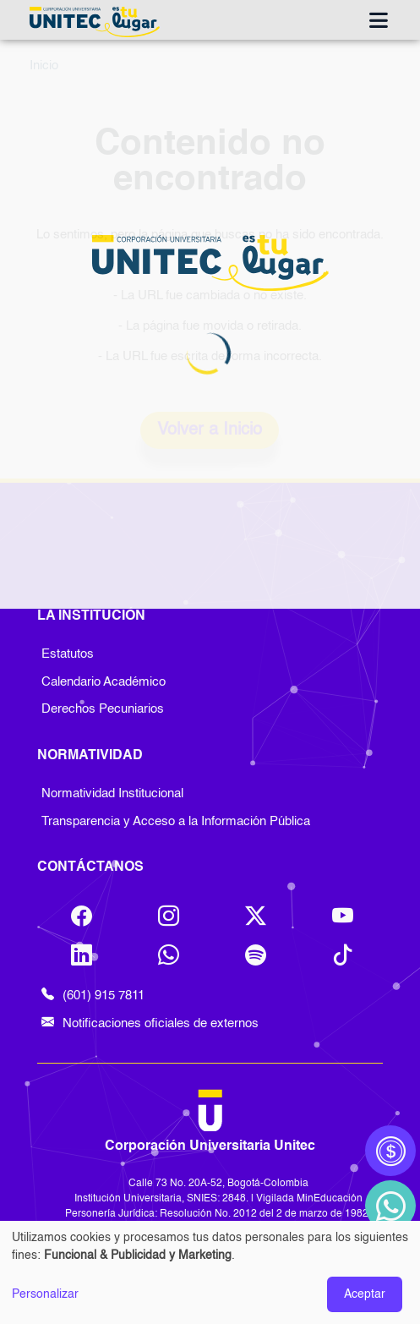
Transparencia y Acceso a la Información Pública (175, 821)
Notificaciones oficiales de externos (150, 1024)
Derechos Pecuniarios (102, 709)
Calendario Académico (103, 682)
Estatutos (67, 654)
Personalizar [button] (45, 1294)
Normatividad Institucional (112, 793)
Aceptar (364, 1294)
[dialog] (210, 1272)
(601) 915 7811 (93, 996)
